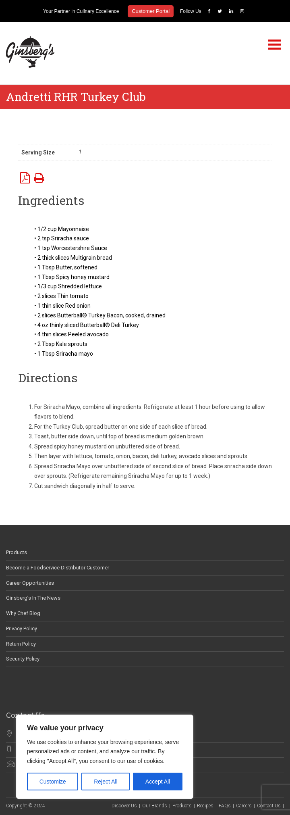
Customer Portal (151, 11)
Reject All (105, 781)
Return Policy (21, 644)
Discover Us (124, 806)
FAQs (225, 806)
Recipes (205, 806)
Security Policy (22, 659)
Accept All (157, 781)
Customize (52, 781)
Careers (244, 806)
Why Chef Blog (23, 613)
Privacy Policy (21, 628)
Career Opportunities (30, 583)
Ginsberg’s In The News (33, 598)
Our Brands (154, 806)
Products (16, 552)
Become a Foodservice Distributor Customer (57, 568)
